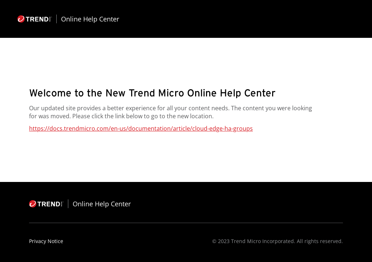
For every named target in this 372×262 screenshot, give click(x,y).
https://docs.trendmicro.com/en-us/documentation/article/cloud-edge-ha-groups (141, 128)
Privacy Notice (46, 241)
